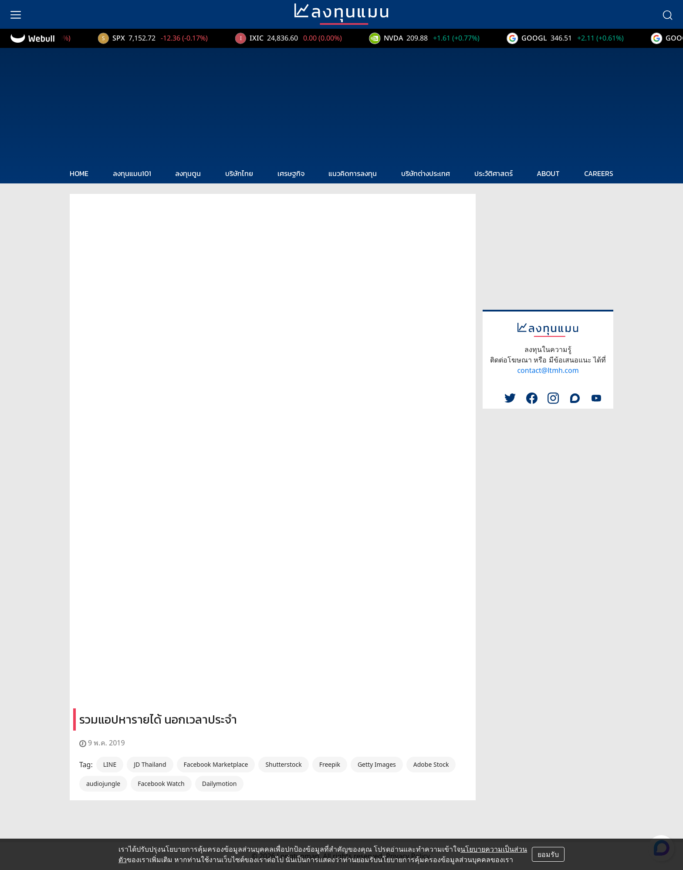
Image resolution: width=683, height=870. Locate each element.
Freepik (329, 764)
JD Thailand (150, 764)
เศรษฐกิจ (290, 173)
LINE (110, 764)
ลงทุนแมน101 (132, 173)
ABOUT (548, 173)
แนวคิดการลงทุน (352, 173)
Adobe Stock (431, 764)
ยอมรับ (548, 854)
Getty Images (377, 764)
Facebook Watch (161, 783)
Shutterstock (283, 764)
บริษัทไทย (239, 173)
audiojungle (103, 783)
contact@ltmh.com (547, 370)
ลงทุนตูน (188, 173)
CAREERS (598, 173)
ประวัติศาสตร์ (493, 173)
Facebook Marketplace (216, 764)
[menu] (15, 14)
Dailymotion (219, 783)
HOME (79, 173)
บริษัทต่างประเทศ (425, 173)
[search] (667, 14)
